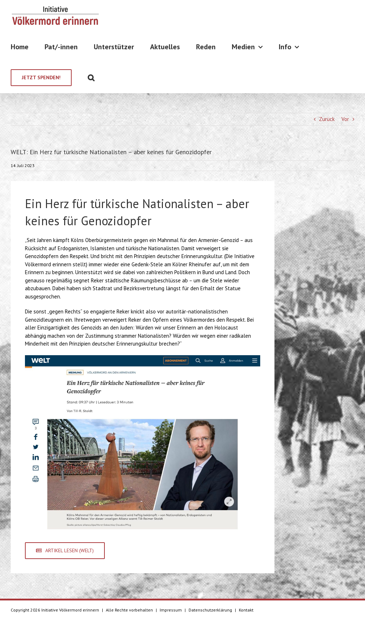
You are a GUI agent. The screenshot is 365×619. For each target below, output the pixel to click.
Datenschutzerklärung (210, 610)
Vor (345, 119)
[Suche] (91, 77)
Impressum (171, 610)
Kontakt (246, 610)
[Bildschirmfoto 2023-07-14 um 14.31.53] (142, 357)
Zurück (327, 119)
